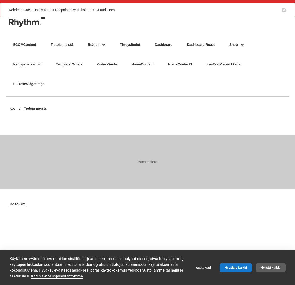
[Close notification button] (283, 10)
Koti (12, 108)
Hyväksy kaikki (236, 267)
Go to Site (18, 204)
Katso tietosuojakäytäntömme (57, 276)
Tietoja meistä (35, 108)
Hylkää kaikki (271, 267)
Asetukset (203, 267)
